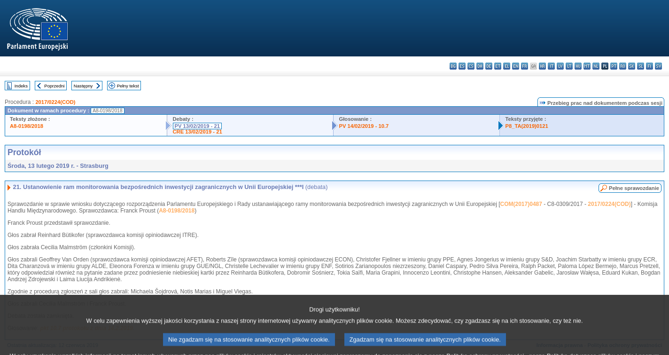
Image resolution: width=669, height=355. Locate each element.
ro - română (622, 66)
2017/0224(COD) (55, 102)
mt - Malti (587, 66)
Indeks (21, 85)
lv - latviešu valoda (560, 66)
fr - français (524, 66)
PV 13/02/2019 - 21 (197, 126)
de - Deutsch (488, 66)
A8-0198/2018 (26, 126)
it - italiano (551, 66)
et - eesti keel (497, 66)
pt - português (613, 66)
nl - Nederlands (595, 66)
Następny (83, 85)
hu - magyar (578, 66)
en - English (515, 66)
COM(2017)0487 (521, 204)
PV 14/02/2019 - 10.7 (364, 126)
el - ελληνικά (506, 66)
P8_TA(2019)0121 (527, 126)
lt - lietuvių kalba (569, 66)
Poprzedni (54, 85)
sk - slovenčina (631, 66)
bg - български (453, 66)
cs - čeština (471, 66)
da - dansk (479, 66)
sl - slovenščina (640, 66)
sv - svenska (658, 66)
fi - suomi (649, 66)
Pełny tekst (128, 85)
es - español (462, 66)
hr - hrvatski (542, 66)
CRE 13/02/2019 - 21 (197, 131)
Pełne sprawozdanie (634, 188)
